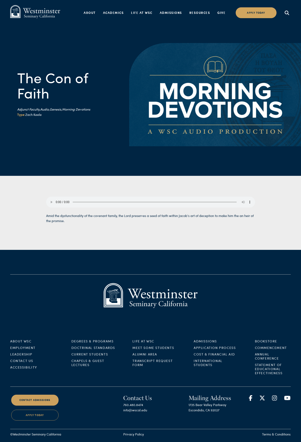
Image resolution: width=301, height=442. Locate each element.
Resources (199, 12)
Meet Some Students (153, 351)
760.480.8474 (133, 408)
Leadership (21, 358)
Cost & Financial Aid (214, 358)
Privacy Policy (133, 434)
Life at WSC (141, 12)
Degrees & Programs (92, 345)
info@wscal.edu (135, 414)
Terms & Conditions (276, 434)
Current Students (89, 358)
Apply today (256, 12)
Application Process (215, 351)
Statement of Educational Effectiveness (269, 372)
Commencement (271, 351)
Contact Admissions (34, 403)
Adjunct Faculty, (28, 109)
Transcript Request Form (152, 366)
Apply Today (35, 418)
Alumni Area (144, 358)
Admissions (171, 12)
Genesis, (56, 109)
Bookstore (266, 345)
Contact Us (21, 364)
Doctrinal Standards (93, 351)
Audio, (45, 109)
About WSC (20, 345)
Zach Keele (33, 114)
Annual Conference (267, 360)
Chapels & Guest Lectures (87, 366)
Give (221, 12)
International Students (208, 366)
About (90, 12)
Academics (113, 12)
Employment (23, 351)
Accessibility (23, 371)
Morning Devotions (76, 109)
